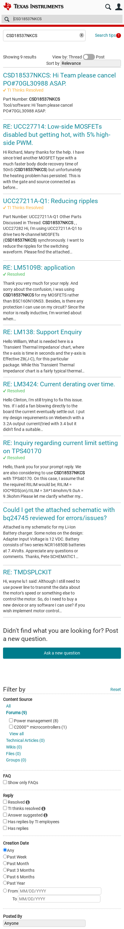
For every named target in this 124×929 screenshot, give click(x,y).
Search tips (105, 35)
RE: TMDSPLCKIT (27, 572)
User (118, 7)
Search (108, 7)
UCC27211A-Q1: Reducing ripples (50, 201)
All (8, 706)
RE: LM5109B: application (39, 267)
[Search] (62, 19)
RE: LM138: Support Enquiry (42, 332)
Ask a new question (62, 653)
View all (16, 733)
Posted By (12, 916)
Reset (115, 689)
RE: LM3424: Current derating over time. (59, 384)
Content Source (17, 699)
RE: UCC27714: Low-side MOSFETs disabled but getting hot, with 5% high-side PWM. (56, 135)
